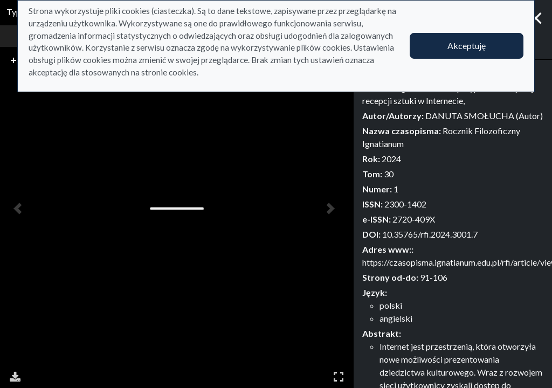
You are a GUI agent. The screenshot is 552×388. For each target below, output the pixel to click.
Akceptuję (466, 45)
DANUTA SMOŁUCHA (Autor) (484, 115)
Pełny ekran (338, 376)
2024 (391, 159)
